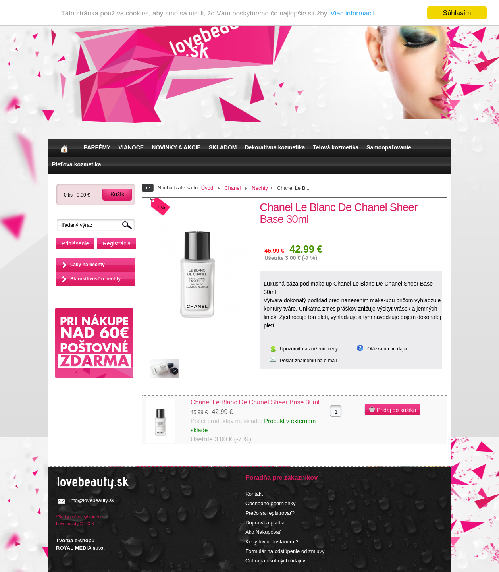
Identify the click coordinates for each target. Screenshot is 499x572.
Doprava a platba (265, 523)
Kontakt (254, 494)
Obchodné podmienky (270, 503)
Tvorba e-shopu (75, 540)
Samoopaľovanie (388, 147)
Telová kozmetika (335, 147)
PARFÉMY (97, 147)
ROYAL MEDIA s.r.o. (80, 548)
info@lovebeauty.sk (91, 500)
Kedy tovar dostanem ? (272, 542)
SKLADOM (223, 147)
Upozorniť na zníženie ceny (309, 349)
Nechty (260, 188)
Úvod (207, 188)
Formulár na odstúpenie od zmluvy (284, 551)
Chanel (232, 188)
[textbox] (97, 225)
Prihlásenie (75, 243)
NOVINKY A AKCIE (176, 147)
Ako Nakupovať (263, 532)
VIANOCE (131, 147)
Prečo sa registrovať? (270, 513)
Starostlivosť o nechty (95, 279)
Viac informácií (352, 13)
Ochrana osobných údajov (275, 561)
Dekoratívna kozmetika (275, 147)
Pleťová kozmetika (76, 164)
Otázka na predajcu (387, 349)
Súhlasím (457, 13)
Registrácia (117, 243)
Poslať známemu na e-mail (308, 360)
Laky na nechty (87, 264)
